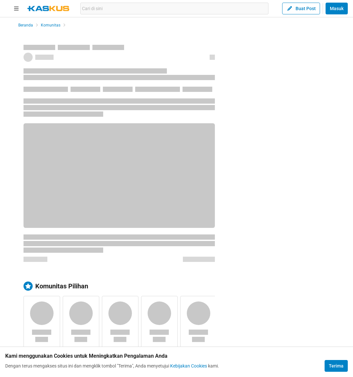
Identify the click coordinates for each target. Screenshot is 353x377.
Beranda (25, 25)
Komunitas (50, 25)
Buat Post (301, 8)
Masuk (337, 8)
